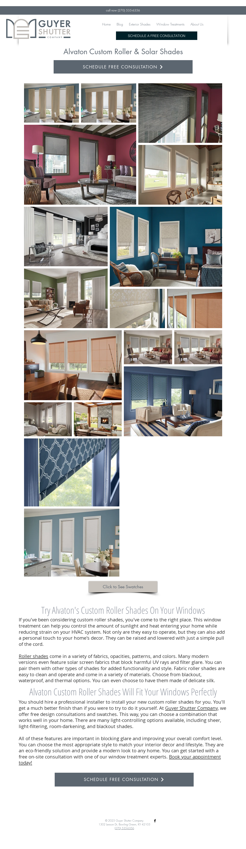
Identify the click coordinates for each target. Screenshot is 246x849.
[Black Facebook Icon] (155, 821)
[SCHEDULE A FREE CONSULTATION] (156, 35)
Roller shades (33, 656)
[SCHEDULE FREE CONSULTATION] (123, 67)
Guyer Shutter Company (191, 708)
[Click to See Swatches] (123, 586)
